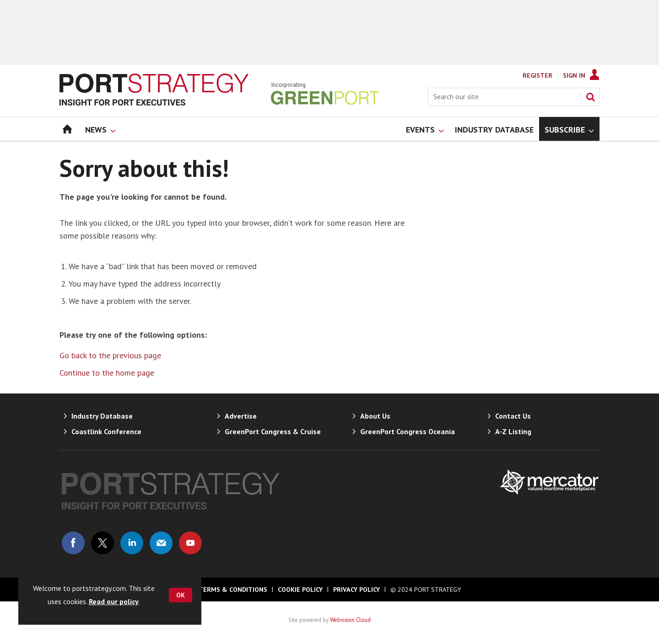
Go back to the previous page (110, 355)
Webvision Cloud (350, 619)
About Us (375, 415)
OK (180, 595)
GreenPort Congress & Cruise (273, 431)
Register (537, 75)
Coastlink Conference (106, 431)
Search (590, 97)
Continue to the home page (106, 372)
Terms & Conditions (233, 589)
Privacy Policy (356, 589)
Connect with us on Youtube (190, 543)
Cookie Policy (300, 589)
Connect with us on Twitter (102, 543)
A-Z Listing (513, 431)
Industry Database (102, 415)
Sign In (574, 75)
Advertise (241, 415)
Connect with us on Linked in (132, 543)
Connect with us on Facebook (73, 543)
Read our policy (114, 601)
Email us (161, 543)
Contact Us (513, 415)
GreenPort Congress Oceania (407, 431)
